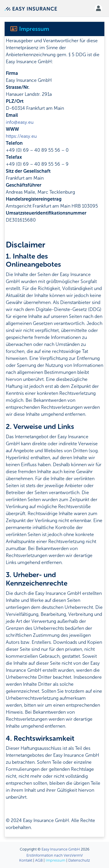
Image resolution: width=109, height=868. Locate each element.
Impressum (55, 860)
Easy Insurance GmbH (61, 849)
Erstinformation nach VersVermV (54, 855)
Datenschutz (79, 860)
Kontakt (25, 860)
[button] (98, 8)
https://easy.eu (21, 136)
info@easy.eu (19, 122)
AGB (39, 860)
